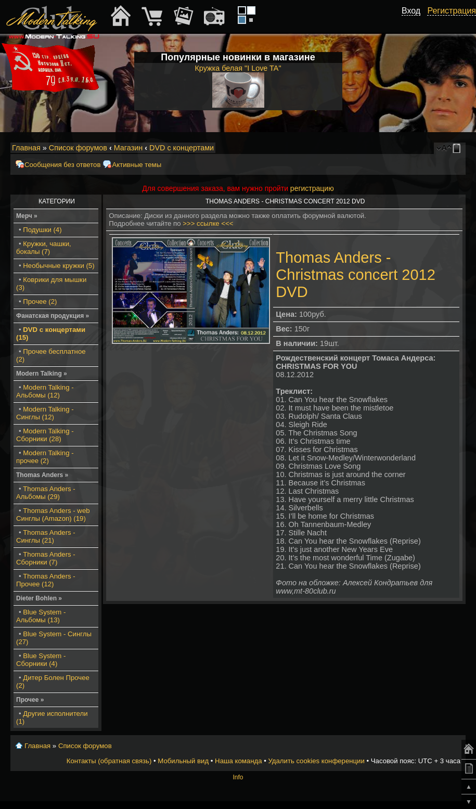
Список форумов (78, 148)
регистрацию (312, 188)
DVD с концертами (181, 148)
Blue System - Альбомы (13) (41, 616)
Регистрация (451, 10)
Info (238, 777)
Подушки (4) (42, 230)
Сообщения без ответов (62, 165)
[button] (414, 22)
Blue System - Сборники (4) (41, 659)
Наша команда (238, 761)
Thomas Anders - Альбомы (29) (45, 492)
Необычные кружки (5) (58, 265)
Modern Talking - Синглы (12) (45, 413)
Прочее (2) (40, 301)
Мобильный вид (458, 148)
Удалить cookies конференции (316, 761)
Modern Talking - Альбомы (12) (45, 391)
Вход (411, 10)
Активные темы (136, 165)
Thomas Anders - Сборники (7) (45, 558)
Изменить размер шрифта (444, 148)
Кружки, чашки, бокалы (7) (43, 247)
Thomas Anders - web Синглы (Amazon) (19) (53, 514)
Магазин (128, 148)
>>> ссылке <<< (208, 223)
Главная (26, 148)
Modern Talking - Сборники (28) (45, 435)
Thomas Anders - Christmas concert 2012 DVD (355, 274)
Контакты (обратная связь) (109, 761)
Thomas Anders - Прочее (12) (45, 580)
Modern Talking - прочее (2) (45, 457)
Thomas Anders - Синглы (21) (45, 536)
